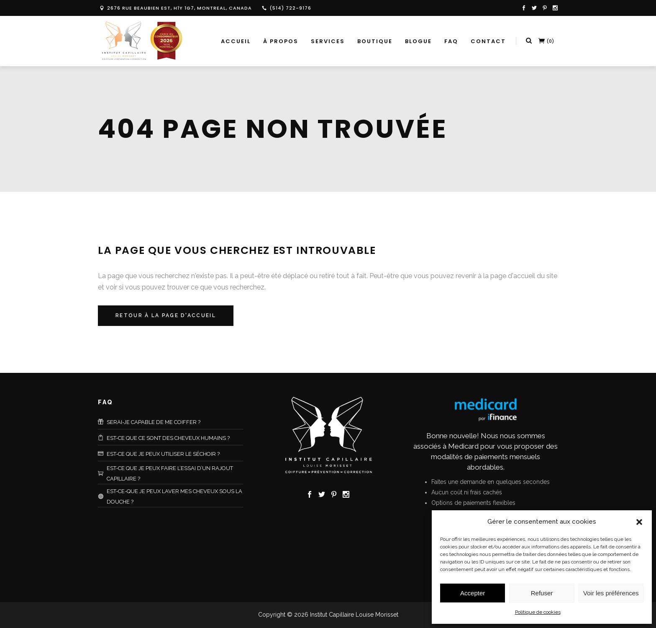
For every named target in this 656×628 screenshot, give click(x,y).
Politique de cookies (538, 612)
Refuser (542, 593)
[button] (639, 522)
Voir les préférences (611, 593)
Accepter (472, 593)
